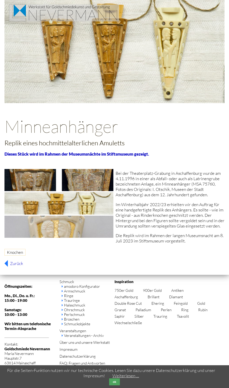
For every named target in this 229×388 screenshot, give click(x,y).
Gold (201, 303)
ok (114, 382)
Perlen (166, 309)
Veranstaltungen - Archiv (84, 335)
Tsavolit (183, 316)
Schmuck (66, 281)
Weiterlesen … (125, 375)
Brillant (153, 296)
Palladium (143, 309)
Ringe (68, 295)
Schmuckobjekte (77, 323)
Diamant (176, 296)
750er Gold (123, 290)
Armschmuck (74, 291)
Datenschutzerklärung (77, 356)
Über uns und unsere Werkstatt (84, 342)
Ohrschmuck (74, 309)
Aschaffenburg (126, 296)
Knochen (15, 252)
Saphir (119, 316)
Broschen (71, 319)
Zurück (16, 263)
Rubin (203, 309)
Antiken (177, 290)
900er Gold (152, 290)
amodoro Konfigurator (82, 286)
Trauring (160, 316)
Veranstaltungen (72, 330)
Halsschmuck (74, 305)
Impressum (68, 349)
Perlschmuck (74, 314)
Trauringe (72, 300)
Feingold (181, 303)
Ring (185, 309)
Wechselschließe (128, 322)
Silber (139, 316)
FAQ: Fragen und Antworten (82, 363)
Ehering (157, 303)
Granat (120, 309)
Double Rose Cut (128, 303)
